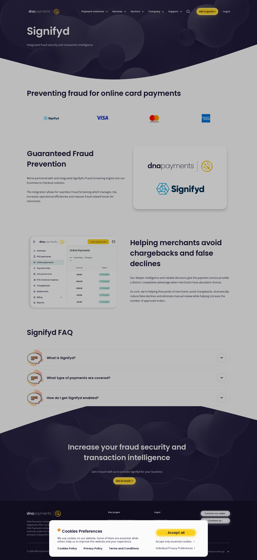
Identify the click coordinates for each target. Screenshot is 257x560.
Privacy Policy (93, 548)
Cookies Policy (67, 548)
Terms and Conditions (124, 548)
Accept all (176, 532)
